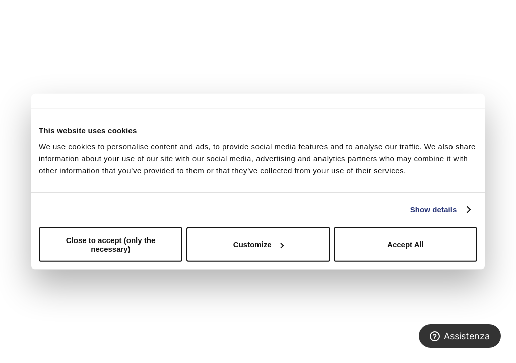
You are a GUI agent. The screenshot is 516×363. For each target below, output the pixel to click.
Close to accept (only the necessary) (111, 244)
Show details (433, 209)
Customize (258, 244)
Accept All (405, 244)
